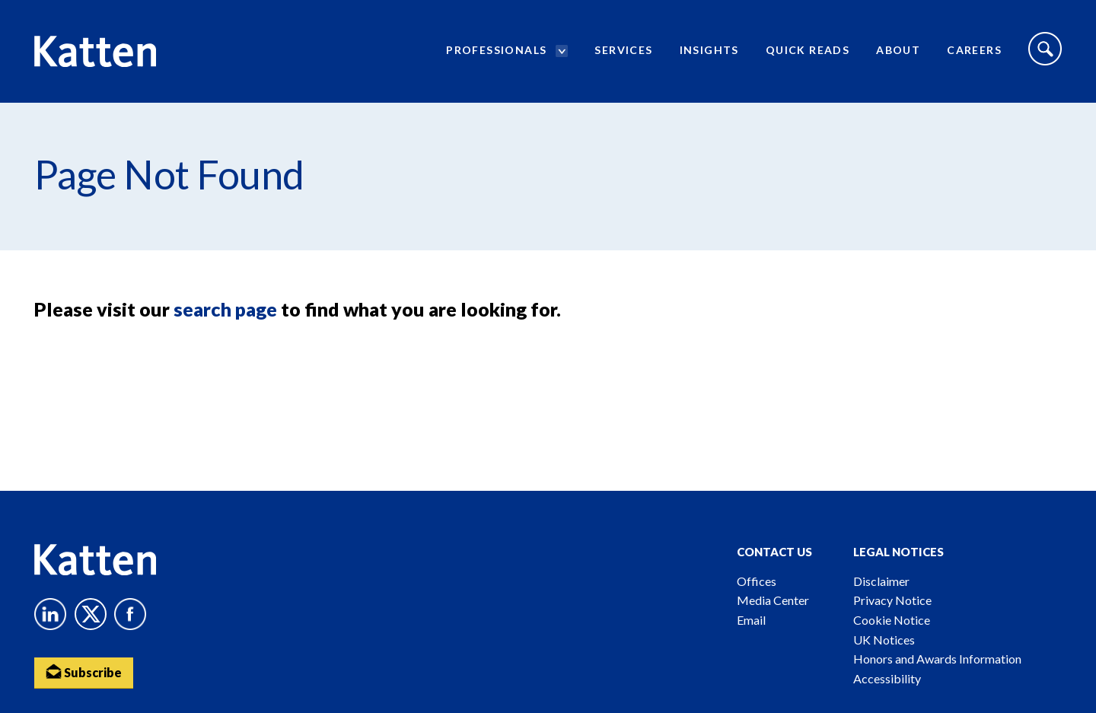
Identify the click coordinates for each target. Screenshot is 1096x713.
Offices (756, 581)
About (898, 49)
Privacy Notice (892, 600)
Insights (709, 49)
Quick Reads (807, 49)
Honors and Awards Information (937, 658)
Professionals (496, 49)
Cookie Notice (891, 620)
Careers (974, 49)
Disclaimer (881, 581)
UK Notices (884, 639)
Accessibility (887, 678)
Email (751, 620)
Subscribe (84, 672)
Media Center (773, 600)
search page (225, 309)
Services (623, 49)
